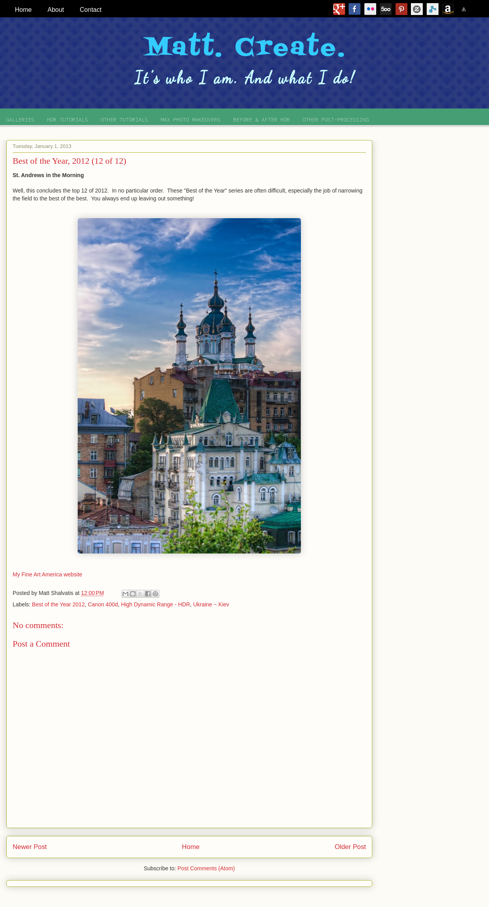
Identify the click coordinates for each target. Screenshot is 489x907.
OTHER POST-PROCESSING (335, 119)
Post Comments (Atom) (206, 868)
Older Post (350, 847)
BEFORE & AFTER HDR (261, 119)
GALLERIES (20, 119)
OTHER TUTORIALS (124, 119)
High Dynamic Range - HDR (155, 604)
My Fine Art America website (47, 574)
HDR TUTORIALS (67, 119)
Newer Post (30, 847)
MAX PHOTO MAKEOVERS (190, 119)
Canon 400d (103, 604)
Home (191, 847)
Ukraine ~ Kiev (211, 604)
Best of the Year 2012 (58, 604)
